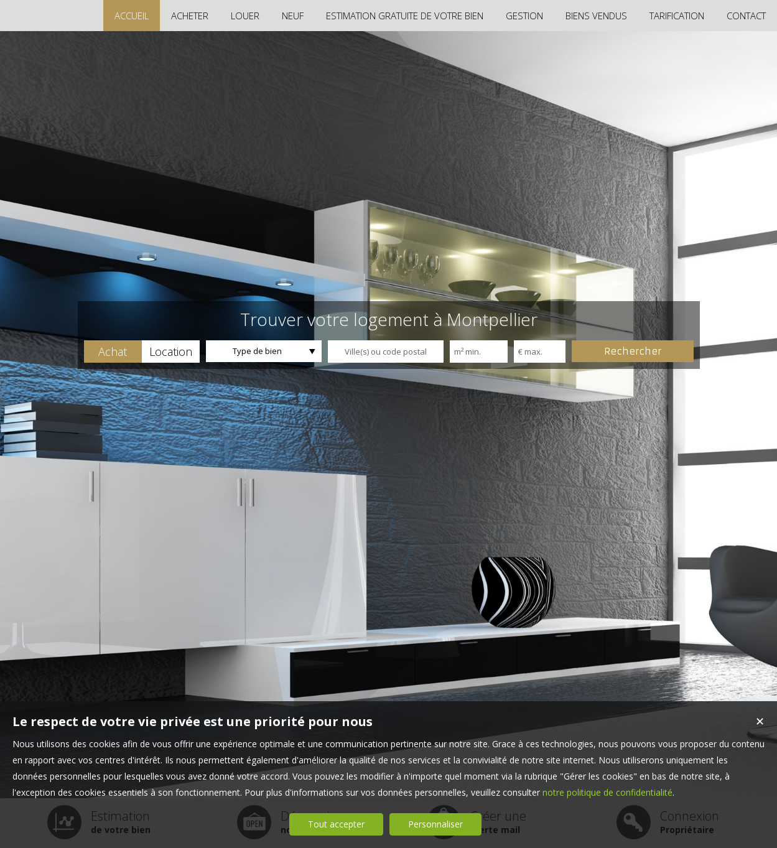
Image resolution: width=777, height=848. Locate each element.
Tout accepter (336, 824)
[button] (113, 351)
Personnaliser (435, 824)
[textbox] (386, 351)
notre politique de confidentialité (607, 792)
